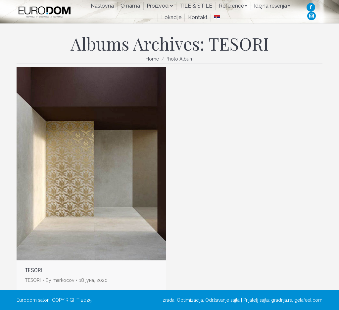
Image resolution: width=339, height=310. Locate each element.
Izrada (168, 300)
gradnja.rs (281, 300)
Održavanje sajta (222, 300)
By (60, 280)
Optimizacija (190, 300)
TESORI (33, 270)
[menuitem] (102, 6)
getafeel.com (308, 300)
